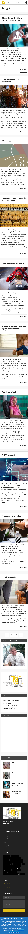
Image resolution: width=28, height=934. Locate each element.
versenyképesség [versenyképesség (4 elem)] (7, 872)
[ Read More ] (23, 69)
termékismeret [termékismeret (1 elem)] (6, 868)
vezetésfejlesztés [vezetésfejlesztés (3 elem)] (7, 874)
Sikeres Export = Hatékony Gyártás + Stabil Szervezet (12, 19)
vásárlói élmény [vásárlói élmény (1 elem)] (15, 874)
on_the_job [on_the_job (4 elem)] (9, 864)
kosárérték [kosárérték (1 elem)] (16, 862)
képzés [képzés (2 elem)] (21, 862)
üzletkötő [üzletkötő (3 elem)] (22, 874)
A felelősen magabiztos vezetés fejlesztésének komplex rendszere (14, 328)
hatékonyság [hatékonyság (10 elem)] (6, 859)
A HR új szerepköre (9, 577)
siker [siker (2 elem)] (23, 864)
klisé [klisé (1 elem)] (4, 862)
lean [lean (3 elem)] (4, 864)
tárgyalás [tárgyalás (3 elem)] (18, 868)
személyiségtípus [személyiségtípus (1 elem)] (7, 866)
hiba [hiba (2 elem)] (11, 859)
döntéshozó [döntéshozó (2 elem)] (5, 857)
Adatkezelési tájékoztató (9, 883)
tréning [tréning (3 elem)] (12, 868)
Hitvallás (13, 772)
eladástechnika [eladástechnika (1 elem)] (13, 857)
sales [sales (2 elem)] (20, 864)
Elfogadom (21, 930)
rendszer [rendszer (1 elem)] (15, 864)
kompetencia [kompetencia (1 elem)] (9, 862)
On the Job (14, 763)
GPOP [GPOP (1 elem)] (19, 857)
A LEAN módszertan (9, 455)
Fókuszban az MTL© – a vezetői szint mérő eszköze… (14, 199)
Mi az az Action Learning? (11, 516)
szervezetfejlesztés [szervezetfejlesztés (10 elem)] (16, 866)
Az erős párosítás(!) (9, 392)
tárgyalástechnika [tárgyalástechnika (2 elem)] (16, 870)
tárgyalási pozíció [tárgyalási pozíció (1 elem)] (7, 870)
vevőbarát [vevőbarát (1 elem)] (14, 872)
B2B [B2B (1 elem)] (4, 855)
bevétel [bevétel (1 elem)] (8, 855)
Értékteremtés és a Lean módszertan (11, 80)
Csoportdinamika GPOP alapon (13, 263)
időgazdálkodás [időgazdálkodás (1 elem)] (19, 859)
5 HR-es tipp (6, 141)
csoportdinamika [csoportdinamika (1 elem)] (14, 855)
